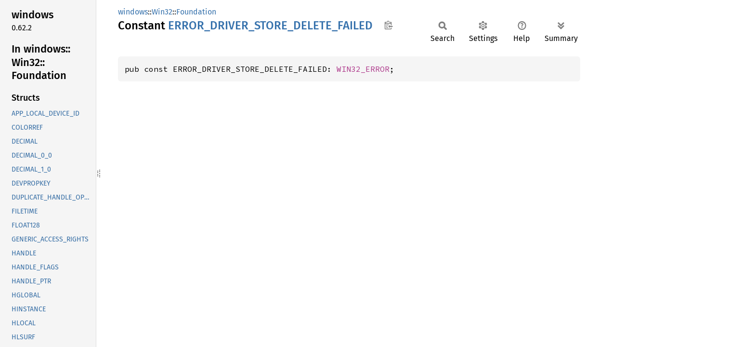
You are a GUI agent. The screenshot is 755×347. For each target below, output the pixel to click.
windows (133, 11)
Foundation (196, 11)
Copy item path (388, 25)
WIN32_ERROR (363, 69)
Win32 (162, 11)
